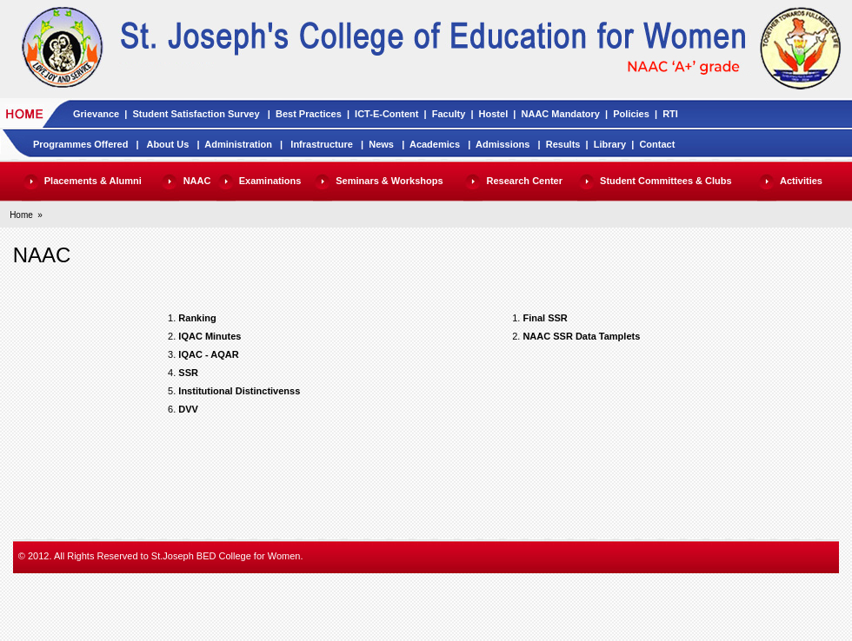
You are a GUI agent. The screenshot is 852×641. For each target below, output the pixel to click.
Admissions (502, 144)
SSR (188, 372)
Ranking (197, 318)
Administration (238, 144)
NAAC (197, 180)
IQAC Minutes (209, 336)
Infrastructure (321, 144)
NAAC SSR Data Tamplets (581, 336)
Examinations (270, 180)
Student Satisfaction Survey (196, 114)
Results (563, 144)
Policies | (637, 114)
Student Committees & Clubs (666, 180)
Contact (657, 144)
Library (610, 144)
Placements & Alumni (93, 180)
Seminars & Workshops (389, 180)
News (381, 144)
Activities (801, 180)
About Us (167, 144)
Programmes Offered (80, 144)
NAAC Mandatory (561, 114)
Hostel (494, 114)
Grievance (96, 114)
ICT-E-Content (386, 114)
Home (21, 215)
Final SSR (545, 318)
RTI (670, 114)
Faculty (449, 114)
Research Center (524, 180)
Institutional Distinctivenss (239, 391)
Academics (434, 144)
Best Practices (309, 114)
